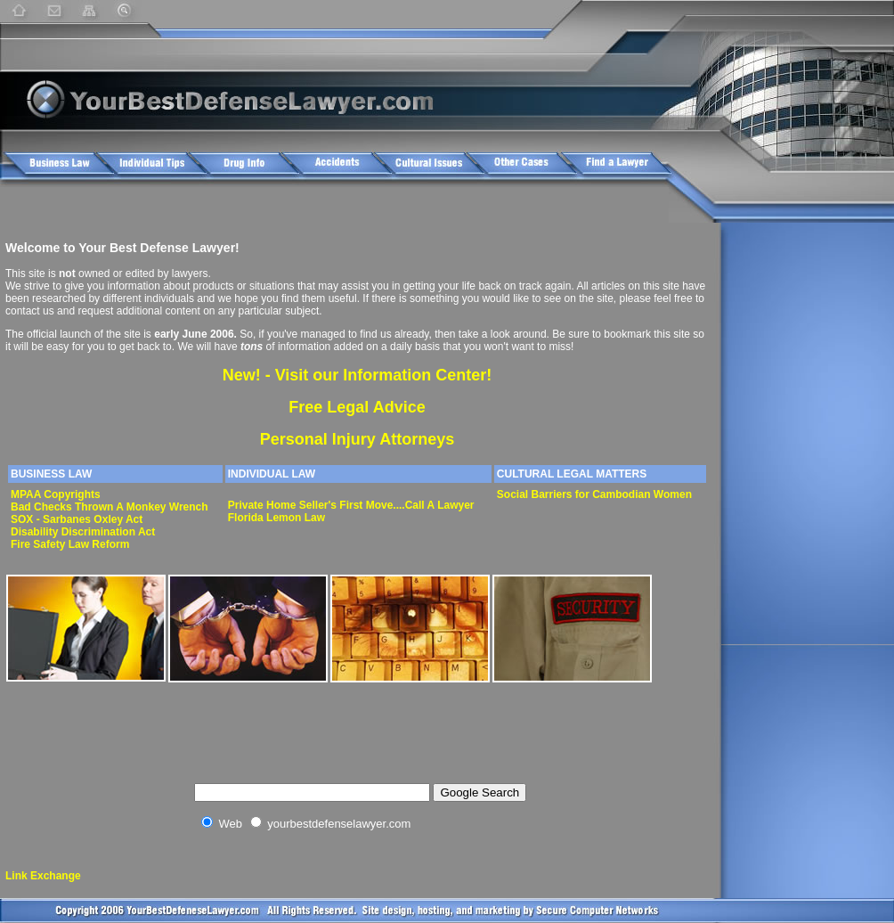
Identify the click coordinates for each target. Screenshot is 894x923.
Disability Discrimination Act (83, 532)
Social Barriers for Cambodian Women (594, 494)
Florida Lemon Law (276, 517)
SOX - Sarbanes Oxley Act (76, 519)
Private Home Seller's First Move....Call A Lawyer (351, 505)
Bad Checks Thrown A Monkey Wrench (109, 507)
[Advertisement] (335, 205)
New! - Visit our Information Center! (357, 375)
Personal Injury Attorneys (357, 439)
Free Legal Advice (357, 407)
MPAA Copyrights (56, 494)
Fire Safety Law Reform (70, 544)
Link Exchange (43, 876)
